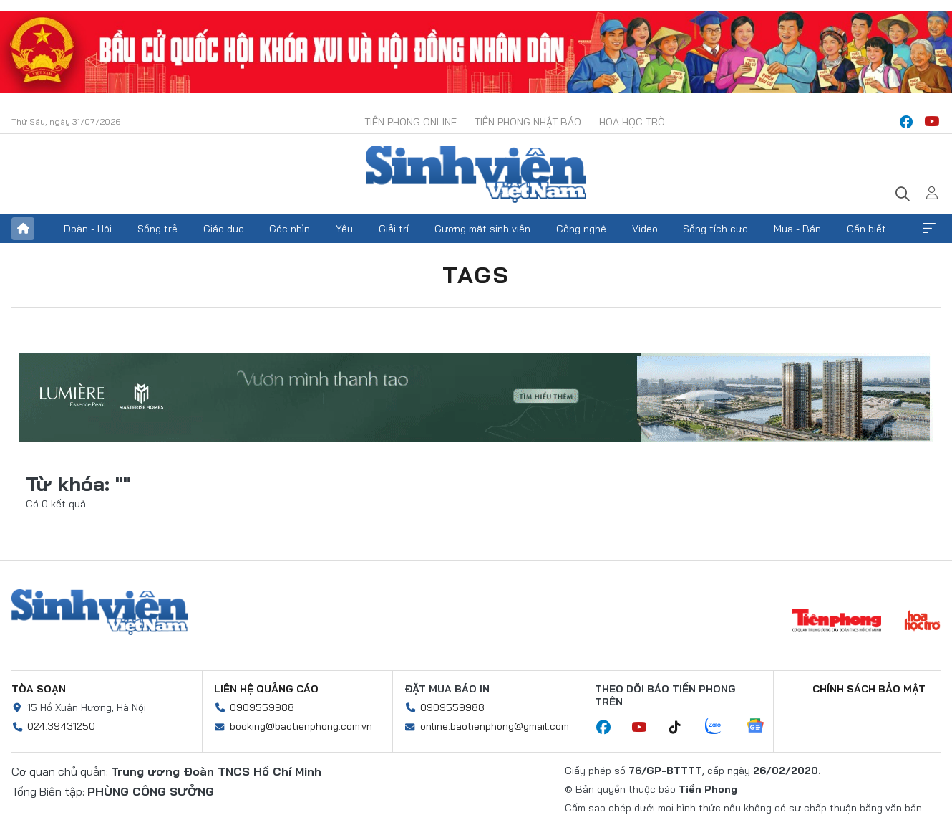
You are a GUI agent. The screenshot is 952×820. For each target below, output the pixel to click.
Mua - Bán (797, 228)
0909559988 (262, 707)
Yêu (344, 228)
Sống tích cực (715, 228)
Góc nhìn (289, 228)
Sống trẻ (157, 228)
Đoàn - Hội (87, 228)
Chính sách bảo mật (869, 688)
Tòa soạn (38, 688)
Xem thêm (929, 228)
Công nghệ (581, 228)
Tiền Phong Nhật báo (528, 121)
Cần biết (866, 228)
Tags (476, 274)
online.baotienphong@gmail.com (494, 726)
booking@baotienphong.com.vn (301, 726)
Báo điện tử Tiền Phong (476, 174)
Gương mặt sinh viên (482, 228)
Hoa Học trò (632, 121)
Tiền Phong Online (410, 121)
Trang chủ (22, 228)
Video (645, 228)
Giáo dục (223, 228)
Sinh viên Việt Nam (99, 612)
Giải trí (394, 228)
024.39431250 (61, 726)
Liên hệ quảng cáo (266, 688)
